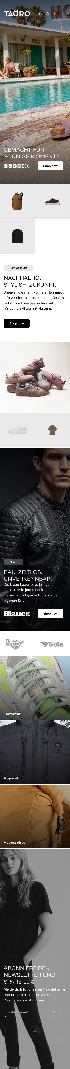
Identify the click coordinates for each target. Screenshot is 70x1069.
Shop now (50, 166)
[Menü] (62, 14)
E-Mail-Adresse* (17, 1012)
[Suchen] (40, 14)
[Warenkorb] (55, 14)
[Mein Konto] (47, 14)
